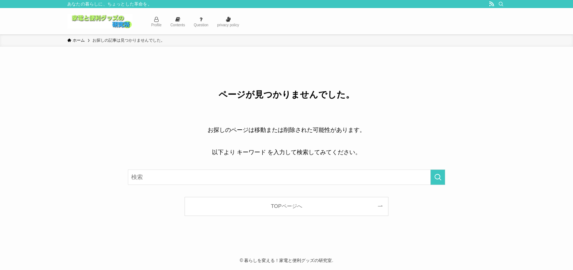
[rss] (491, 4)
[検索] (501, 4)
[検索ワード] (286, 177)
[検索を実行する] (437, 177)
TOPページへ (286, 206)
